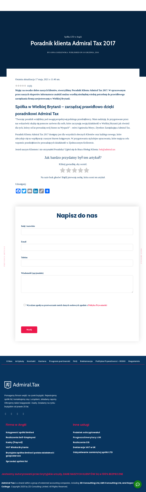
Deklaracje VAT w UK (84, 447)
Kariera (42, 361)
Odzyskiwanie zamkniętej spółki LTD (93, 452)
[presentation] (43, 317)
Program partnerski (59, 361)
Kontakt (31, 361)
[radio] (62, 171)
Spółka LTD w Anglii (73, 37)
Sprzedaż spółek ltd (16, 461)
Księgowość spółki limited (20, 432)
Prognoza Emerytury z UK (87, 437)
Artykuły (19, 361)
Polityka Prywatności (97, 305)
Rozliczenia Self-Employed (20, 437)
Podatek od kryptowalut (86, 432)
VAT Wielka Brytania (17, 447)
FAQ (75, 361)
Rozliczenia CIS (81, 442)
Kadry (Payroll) (14, 442)
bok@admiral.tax (107, 149)
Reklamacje (86, 361)
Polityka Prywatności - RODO (110, 361)
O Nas (9, 361)
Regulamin (134, 361)
